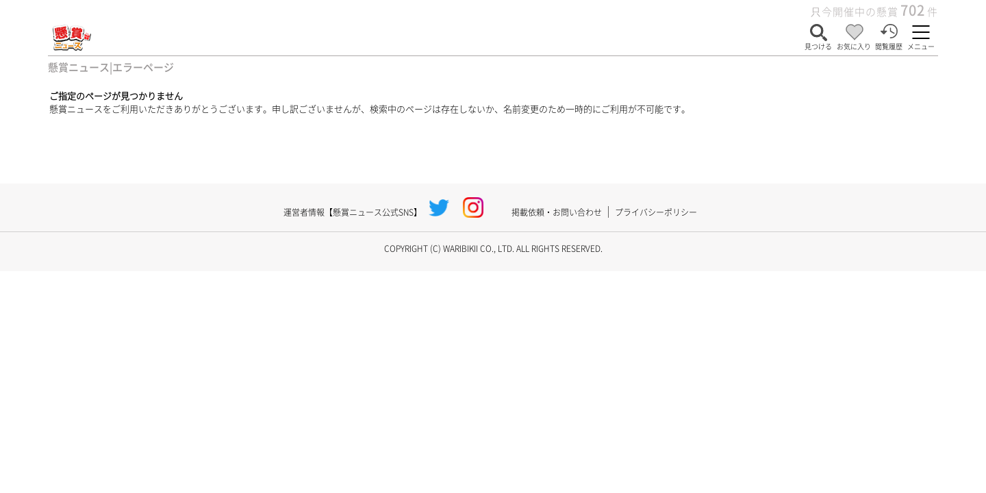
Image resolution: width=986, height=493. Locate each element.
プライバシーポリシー (656, 212)
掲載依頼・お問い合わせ (556, 212)
